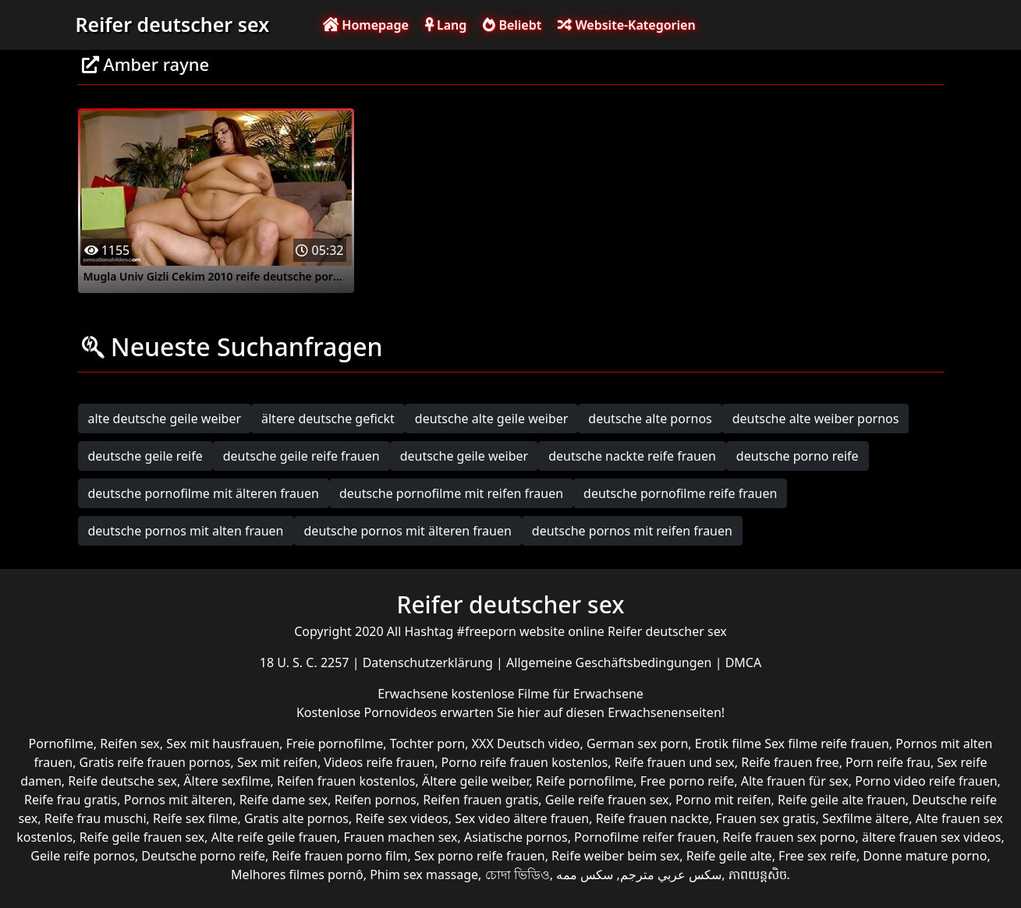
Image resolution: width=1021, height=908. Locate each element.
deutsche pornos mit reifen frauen (632, 530)
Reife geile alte (729, 855)
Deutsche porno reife (203, 855)
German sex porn (637, 743)
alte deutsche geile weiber (165, 418)
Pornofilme (61, 743)
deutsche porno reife (797, 456)
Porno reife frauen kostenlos (524, 762)
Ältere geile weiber (476, 781)
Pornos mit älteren (178, 799)
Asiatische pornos (516, 837)
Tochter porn (428, 743)
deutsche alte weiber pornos (815, 418)
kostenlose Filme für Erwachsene (547, 693)
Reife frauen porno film (339, 855)
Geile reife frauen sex (607, 799)
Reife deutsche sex (122, 781)
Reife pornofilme (584, 781)
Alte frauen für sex (795, 781)
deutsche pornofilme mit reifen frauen (451, 493)
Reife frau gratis (70, 799)
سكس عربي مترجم (670, 874)
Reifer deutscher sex (173, 24)
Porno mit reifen (723, 799)
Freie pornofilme (334, 743)
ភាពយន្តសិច (758, 874)
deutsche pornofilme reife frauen (680, 493)
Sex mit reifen (277, 762)
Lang (445, 25)
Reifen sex (130, 743)
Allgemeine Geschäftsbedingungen (610, 662)
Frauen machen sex (401, 837)
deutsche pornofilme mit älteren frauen (203, 493)
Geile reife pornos (82, 855)
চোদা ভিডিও (517, 874)
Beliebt (512, 25)
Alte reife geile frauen (274, 837)
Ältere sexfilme (226, 781)
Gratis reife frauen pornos (155, 762)
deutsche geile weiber (464, 456)
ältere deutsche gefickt (328, 418)
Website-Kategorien (626, 25)
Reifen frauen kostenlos (346, 781)
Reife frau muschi (95, 818)
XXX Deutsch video (526, 743)
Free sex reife (817, 855)
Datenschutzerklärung (429, 662)
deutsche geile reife (145, 456)
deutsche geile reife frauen (301, 456)
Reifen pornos (376, 799)
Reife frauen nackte (652, 818)
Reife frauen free (789, 762)
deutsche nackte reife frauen (632, 456)
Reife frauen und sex (675, 762)
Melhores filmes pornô (297, 874)
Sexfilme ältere (865, 818)
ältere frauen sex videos (932, 837)
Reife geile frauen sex (142, 837)
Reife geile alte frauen (842, 799)
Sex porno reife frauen (479, 855)
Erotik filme (728, 743)
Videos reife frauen (379, 762)
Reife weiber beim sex (615, 855)
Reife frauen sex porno (788, 837)
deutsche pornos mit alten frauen (186, 530)
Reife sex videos (401, 818)
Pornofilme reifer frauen (645, 837)
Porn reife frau (888, 762)
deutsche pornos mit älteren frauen (408, 530)
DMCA (743, 662)
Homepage (366, 25)
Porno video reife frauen (926, 781)
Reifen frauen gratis (480, 799)
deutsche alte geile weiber (492, 418)
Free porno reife (687, 781)
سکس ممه (584, 874)
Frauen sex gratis (766, 818)
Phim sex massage (424, 874)
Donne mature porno (925, 855)
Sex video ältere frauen (522, 818)
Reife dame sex (283, 799)
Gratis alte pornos (296, 818)
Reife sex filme (195, 818)
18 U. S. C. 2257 (306, 662)
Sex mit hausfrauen (222, 743)
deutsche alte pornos (649, 418)
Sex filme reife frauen (826, 743)
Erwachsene (414, 693)
